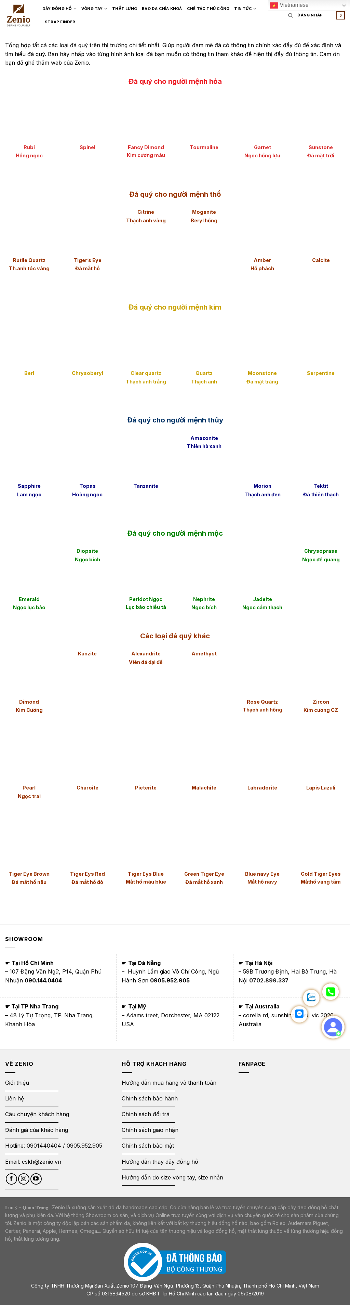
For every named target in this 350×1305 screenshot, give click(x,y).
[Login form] (310, 15)
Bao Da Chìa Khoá (162, 8)
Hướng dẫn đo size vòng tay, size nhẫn (172, 1177)
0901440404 (44, 1145)
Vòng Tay (95, 8)
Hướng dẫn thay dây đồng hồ (160, 1161)
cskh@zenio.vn (41, 1161)
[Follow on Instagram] (23, 1179)
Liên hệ (14, 1098)
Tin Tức (245, 8)
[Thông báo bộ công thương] (175, 1262)
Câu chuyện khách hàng (37, 1114)
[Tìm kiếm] (290, 15)
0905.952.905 (84, 1145)
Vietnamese (289, 5)
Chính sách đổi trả (146, 1114)
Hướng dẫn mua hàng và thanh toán (169, 1082)
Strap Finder (60, 21)
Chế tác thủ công (208, 8)
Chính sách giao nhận (150, 1129)
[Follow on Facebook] (11, 1179)
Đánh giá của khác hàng (36, 1129)
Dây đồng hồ (60, 8)
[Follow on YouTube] (36, 1179)
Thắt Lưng (124, 8)
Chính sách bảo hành (150, 1098)
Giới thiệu (18, 1082)
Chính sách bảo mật (148, 1145)
